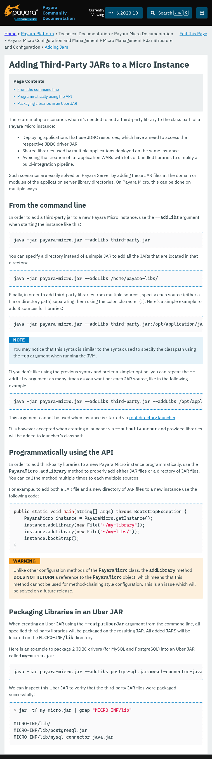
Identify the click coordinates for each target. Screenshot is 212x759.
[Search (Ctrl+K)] (169, 12)
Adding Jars (56, 47)
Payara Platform (37, 33)
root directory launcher (152, 418)
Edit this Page (193, 33)
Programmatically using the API (44, 96)
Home (10, 33)
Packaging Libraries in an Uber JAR (47, 103)
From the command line (38, 89)
